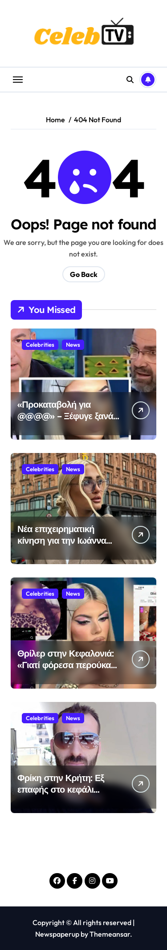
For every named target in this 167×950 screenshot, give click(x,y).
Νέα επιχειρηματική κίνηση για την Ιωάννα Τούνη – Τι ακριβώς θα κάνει (61, 546)
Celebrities (40, 344)
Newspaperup (57, 934)
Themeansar (110, 934)
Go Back (84, 274)
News (73, 344)
